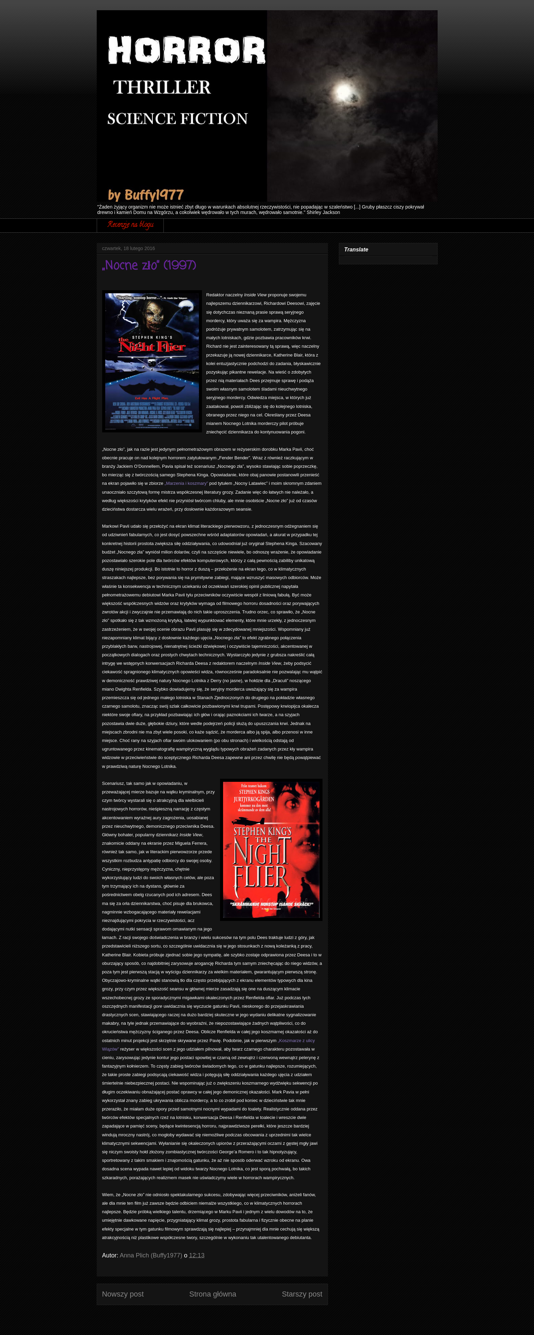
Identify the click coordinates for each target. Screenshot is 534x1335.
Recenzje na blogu (130, 225)
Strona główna (212, 1294)
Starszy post (302, 1294)
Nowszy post (123, 1294)
